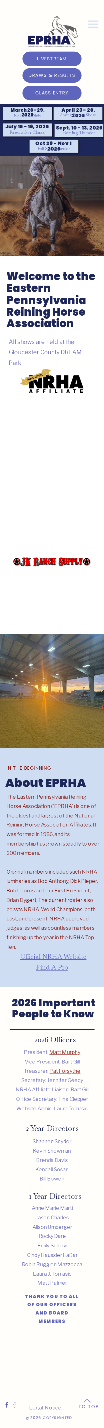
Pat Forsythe (65, 1071)
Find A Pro (52, 967)
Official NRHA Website (53, 956)
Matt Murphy (65, 1052)
